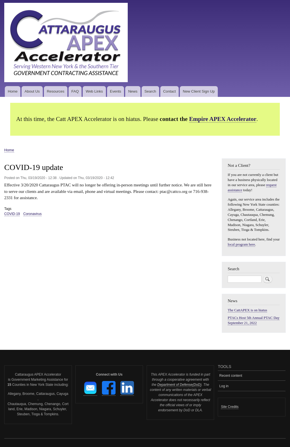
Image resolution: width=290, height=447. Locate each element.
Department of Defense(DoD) (179, 385)
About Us (32, 91)
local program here (241, 244)
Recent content (230, 376)
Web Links (94, 91)
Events (115, 91)
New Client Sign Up (199, 91)
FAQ (75, 91)
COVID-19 (12, 214)
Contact (169, 91)
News (133, 91)
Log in (224, 386)
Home (13, 91)
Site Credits (229, 407)
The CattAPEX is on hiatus (247, 310)
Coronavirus (32, 214)
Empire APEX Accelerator (223, 119)
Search (150, 91)
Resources (55, 91)
